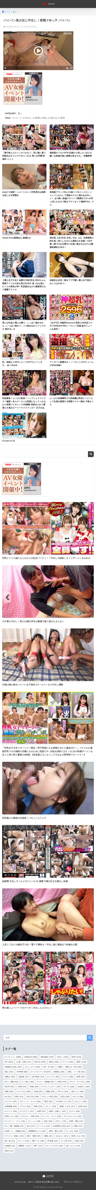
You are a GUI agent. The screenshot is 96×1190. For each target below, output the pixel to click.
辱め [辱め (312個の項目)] (19, 1096)
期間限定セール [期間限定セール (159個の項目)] (37, 1131)
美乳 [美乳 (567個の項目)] (81, 1077)
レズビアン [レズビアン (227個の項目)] (27, 1111)
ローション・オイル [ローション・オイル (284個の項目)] (31, 1101)
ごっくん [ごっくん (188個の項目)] (35, 1121)
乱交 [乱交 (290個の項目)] (65, 1096)
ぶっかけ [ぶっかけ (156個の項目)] (72, 1131)
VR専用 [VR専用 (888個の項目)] (22, 1072)
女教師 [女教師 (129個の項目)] (10, 1146)
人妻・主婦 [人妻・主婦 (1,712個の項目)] (24, 1062)
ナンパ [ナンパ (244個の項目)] (51, 1106)
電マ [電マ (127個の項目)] (38, 1146)
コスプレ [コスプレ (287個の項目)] (11, 1101)
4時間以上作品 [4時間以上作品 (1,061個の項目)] (13, 1067)
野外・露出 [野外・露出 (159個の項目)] (56, 1131)
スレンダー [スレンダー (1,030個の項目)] (33, 1067)
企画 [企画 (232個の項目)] (83, 1106)
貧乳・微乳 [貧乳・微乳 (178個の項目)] (76, 1121)
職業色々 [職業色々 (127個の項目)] (24, 1146)
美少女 (54, 118)
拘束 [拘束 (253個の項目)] (38, 1106)
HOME (48, 1176)
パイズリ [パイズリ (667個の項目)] (53, 1077)
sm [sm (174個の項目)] (31, 1126)
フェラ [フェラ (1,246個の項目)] (68, 1062)
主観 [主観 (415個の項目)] (22, 1087)
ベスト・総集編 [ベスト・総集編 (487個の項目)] (46, 1082)
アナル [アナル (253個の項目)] (25, 1106)
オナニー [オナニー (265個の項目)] (81, 1101)
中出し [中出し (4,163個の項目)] (63, 1057)
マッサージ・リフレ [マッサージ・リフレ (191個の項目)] (15, 1121)
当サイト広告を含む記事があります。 (44, 1182)
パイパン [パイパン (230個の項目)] (11, 1111)
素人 (20, 113)
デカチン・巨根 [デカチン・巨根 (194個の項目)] (31, 1116)
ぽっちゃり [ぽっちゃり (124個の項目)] (73, 1146)
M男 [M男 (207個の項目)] (41, 1111)
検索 (91, 454)
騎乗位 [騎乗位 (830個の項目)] (59, 1072)
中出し (29, 118)
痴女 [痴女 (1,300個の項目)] (54, 1062)
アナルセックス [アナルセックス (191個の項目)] (73, 1116)
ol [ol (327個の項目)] (8, 1096)
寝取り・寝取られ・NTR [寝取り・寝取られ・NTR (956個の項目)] (70, 1067)
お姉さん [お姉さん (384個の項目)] (84, 1087)
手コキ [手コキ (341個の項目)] (63, 1091)
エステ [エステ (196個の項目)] (75, 1111)
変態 (38, 118)
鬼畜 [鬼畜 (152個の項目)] (48, 1136)
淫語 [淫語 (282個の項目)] (48, 1101)
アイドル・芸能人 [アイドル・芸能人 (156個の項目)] (14, 1136)
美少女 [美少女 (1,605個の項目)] (40, 1062)
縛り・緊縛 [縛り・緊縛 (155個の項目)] (34, 1136)
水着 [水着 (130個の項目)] (79, 1141)
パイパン (18, 118)
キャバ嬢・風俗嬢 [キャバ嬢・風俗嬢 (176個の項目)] (14, 1126)
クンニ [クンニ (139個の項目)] (24, 1141)
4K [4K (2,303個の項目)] (9, 1062)
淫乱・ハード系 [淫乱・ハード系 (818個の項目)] (76, 1072)
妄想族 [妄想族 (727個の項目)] (24, 1077)
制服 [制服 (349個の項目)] (50, 1091)
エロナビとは (20, 1182)
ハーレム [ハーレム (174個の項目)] (44, 1126)
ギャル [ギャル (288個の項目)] (78, 1096)
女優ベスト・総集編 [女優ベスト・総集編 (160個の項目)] (15, 1131)
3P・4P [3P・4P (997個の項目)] (49, 1067)
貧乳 (63, 118)
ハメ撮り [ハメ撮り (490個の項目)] (28, 1082)
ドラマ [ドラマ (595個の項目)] (68, 1077)
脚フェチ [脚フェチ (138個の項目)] (38, 1141)
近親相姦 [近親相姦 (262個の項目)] (11, 1106)
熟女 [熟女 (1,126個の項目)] (81, 1062)
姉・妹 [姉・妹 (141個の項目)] (10, 1141)
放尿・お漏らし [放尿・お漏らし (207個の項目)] (58, 1111)
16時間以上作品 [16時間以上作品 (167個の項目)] (62, 1126)
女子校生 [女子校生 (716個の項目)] (38, 1077)
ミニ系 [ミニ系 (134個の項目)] (67, 1141)
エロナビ (48, 4)
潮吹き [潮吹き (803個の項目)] (10, 1077)
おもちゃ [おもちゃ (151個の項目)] (62, 1136)
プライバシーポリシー (73, 1182)
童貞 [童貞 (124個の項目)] (9, 1151)
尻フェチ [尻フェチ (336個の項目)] (77, 1091)
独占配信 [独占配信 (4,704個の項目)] (47, 1057)
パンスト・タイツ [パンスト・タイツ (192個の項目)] (52, 1116)
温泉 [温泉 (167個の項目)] (78, 1126)
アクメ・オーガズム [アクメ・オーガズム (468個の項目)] (80, 1082)
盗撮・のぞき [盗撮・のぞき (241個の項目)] (67, 1106)
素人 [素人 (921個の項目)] (9, 1072)
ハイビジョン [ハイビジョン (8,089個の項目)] (13, 1057)
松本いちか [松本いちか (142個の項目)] (78, 1136)
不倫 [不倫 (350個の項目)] (38, 1091)
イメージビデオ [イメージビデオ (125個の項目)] (55, 1146)
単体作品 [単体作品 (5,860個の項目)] (31, 1057)
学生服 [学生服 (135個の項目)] (53, 1141)
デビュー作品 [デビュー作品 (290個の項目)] (50, 1096)
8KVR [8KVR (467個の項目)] (9, 1087)
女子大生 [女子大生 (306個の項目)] (33, 1096)
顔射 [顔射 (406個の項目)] (34, 1087)
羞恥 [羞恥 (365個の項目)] (9, 1091)
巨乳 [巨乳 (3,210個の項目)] (76, 1057)
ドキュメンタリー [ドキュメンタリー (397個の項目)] (51, 1087)
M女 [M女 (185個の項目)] (48, 1121)
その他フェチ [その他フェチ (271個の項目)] (64, 1101)
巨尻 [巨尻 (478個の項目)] (62, 1082)
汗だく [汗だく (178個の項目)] (61, 1121)
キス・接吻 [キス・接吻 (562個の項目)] (11, 1082)
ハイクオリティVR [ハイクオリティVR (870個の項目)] (41, 1072)
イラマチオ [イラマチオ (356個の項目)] (23, 1091)
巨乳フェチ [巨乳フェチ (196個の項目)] (11, 1116)
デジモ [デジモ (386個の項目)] (69, 1087)
